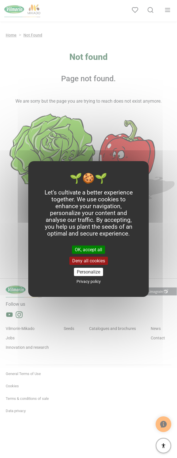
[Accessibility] (163, 445)
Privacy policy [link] (89, 281)
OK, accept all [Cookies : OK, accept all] (88, 249)
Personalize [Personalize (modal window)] (88, 272)
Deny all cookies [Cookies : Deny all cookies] (88, 261)
